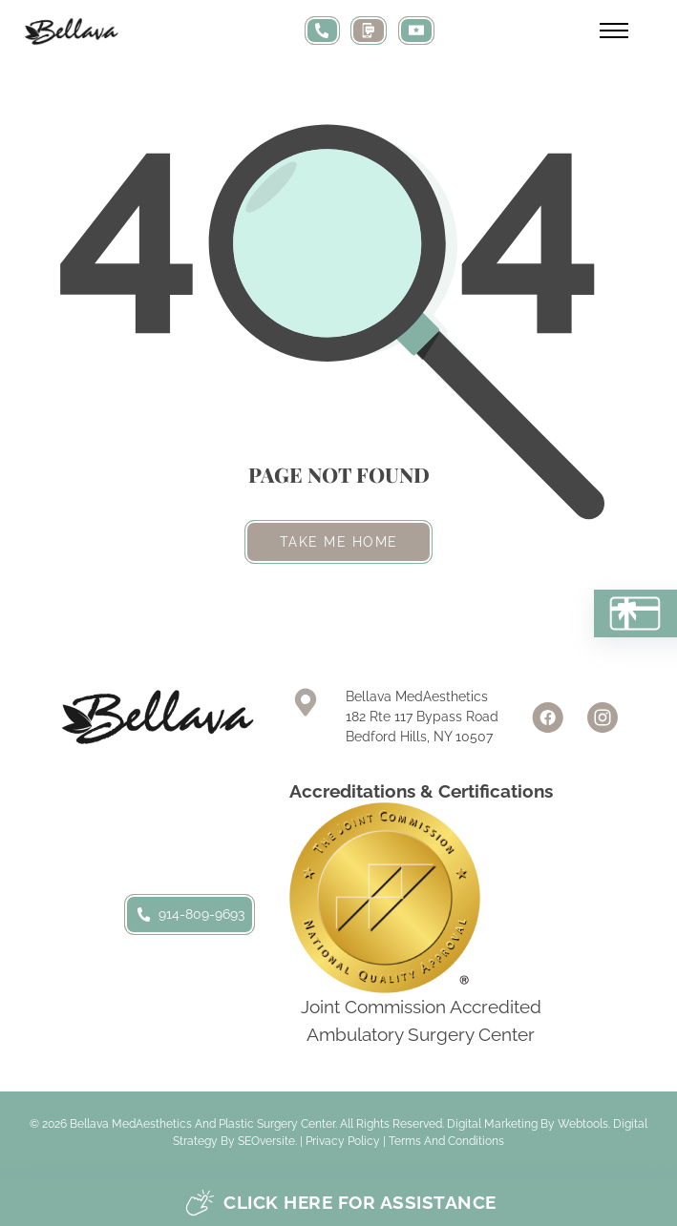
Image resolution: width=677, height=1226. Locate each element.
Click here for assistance (341, 1202)
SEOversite (266, 1141)
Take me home (339, 542)
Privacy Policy (343, 1141)
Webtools (583, 1124)
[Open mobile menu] (614, 30)
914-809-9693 (189, 914)
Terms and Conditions (446, 1141)
